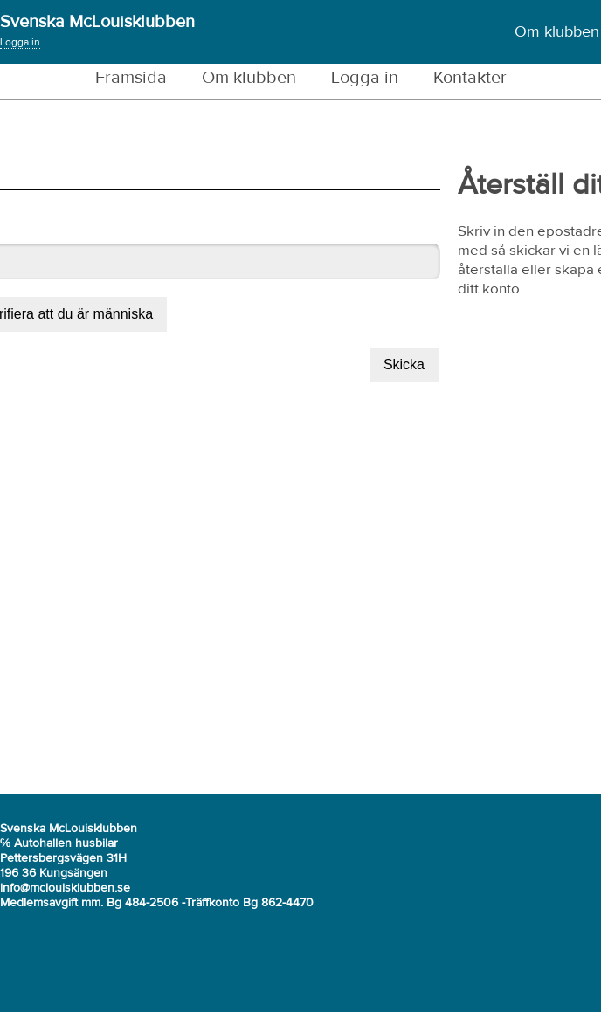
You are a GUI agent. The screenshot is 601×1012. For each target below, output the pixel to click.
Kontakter (470, 77)
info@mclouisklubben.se (65, 888)
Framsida (131, 77)
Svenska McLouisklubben (97, 22)
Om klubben (557, 32)
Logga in (20, 43)
